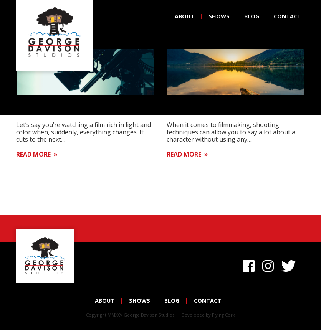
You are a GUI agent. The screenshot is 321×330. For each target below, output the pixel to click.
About (184, 16)
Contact (287, 16)
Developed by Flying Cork (208, 315)
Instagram (268, 265)
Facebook (249, 265)
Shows (219, 16)
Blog (251, 16)
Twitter (290, 265)
